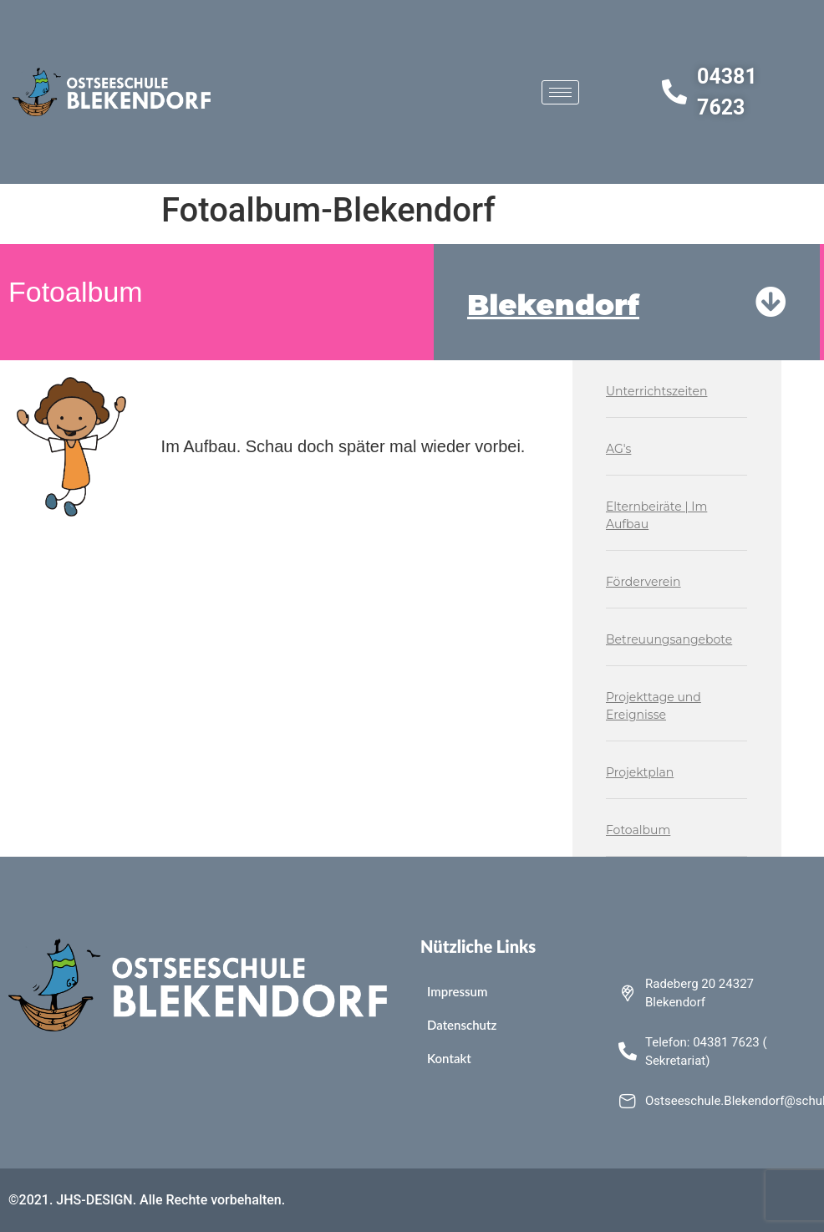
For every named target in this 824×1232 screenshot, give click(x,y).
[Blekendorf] (770, 302)
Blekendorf (553, 305)
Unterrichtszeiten (656, 391)
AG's (618, 448)
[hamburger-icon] (560, 92)
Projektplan (640, 772)
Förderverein (643, 581)
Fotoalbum (638, 829)
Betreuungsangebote (669, 639)
